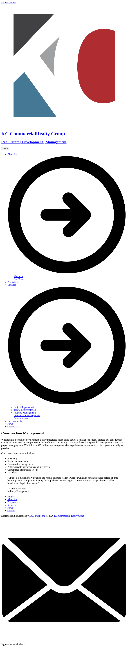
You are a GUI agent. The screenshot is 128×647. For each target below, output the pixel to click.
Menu (5, 149)
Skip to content (8, 2)
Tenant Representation (25, 410)
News (10, 423)
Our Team (19, 279)
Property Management (25, 412)
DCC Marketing (37, 515)
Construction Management (27, 415)
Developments (21, 418)
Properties (12, 282)
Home (10, 496)
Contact (11, 510)
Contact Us (13, 426)
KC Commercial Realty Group (69, 515)
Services (11, 505)
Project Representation (25, 407)
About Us (18, 276)
